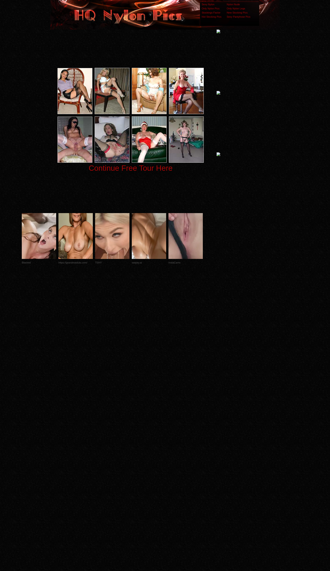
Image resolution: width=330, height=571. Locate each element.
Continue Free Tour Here (131, 168)
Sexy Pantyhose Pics (238, 16)
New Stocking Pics (237, 12)
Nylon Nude (233, 4)
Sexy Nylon (208, 4)
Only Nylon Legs (236, 8)
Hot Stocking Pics (211, 16)
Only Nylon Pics (211, 8)
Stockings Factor (211, 12)
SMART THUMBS (173, 480)
